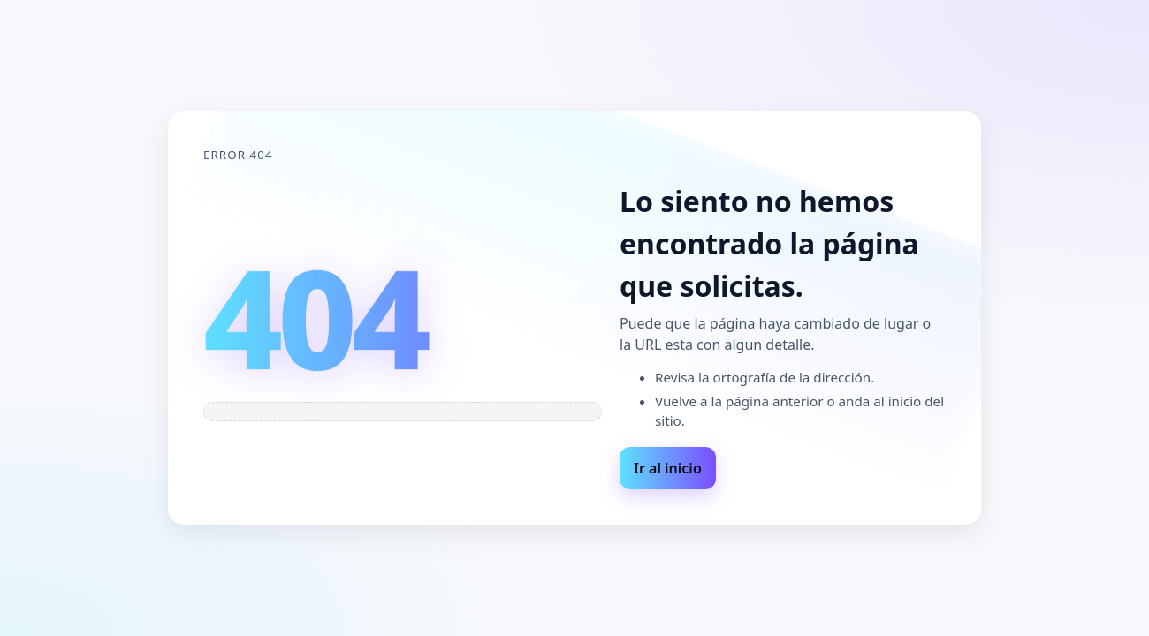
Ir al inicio (668, 468)
